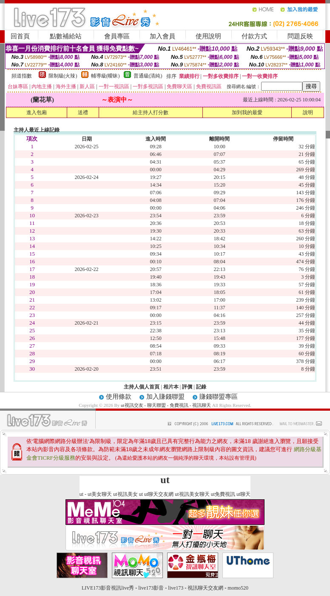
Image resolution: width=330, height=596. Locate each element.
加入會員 (162, 36)
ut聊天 (243, 494)
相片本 (171, 387)
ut (81, 494)
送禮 (83, 112)
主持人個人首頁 (141, 387)
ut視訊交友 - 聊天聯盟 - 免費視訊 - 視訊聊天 (166, 405)
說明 (308, 112)
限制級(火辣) (62, 76)
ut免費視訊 (223, 494)
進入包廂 (36, 112)
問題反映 (300, 36)
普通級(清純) (148, 76)
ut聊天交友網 (159, 494)
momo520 (238, 588)
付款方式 (254, 36)
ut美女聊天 (100, 494)
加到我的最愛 (247, 112)
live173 (175, 588)
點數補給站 (66, 36)
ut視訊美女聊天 (192, 494)
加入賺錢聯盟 (165, 396)
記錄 (201, 387)
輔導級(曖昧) (105, 76)
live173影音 (151, 588)
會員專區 (117, 36)
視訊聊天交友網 (205, 588)
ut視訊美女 (125, 494)
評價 (187, 387)
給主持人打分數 (150, 112)
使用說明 (208, 36)
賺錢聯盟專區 (218, 396)
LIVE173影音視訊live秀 (108, 588)
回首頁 (20, 36)
